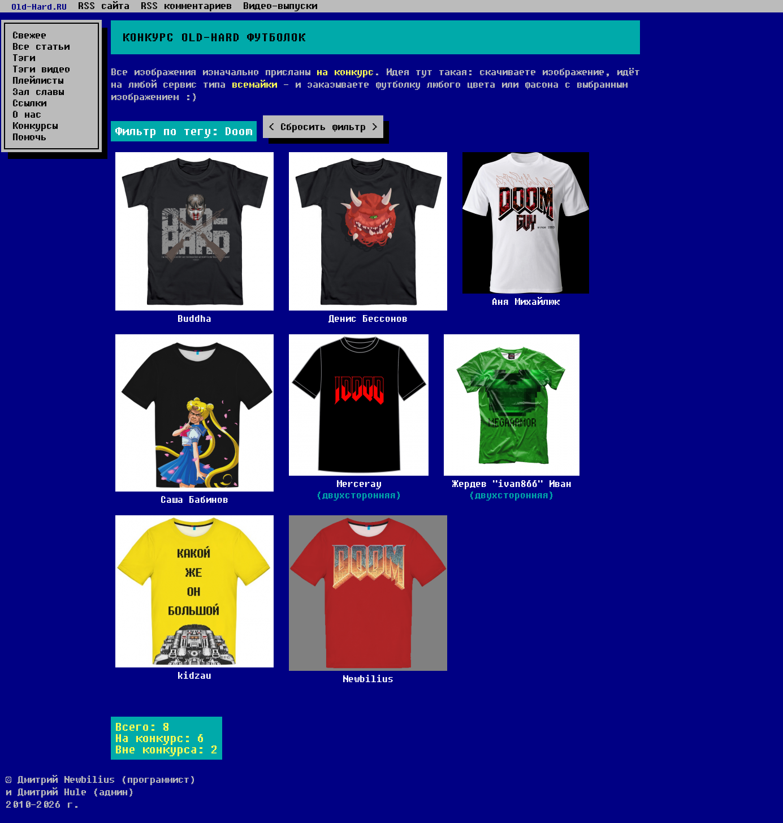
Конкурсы (35, 125)
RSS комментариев (186, 5)
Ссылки (29, 103)
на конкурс (345, 71)
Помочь (29, 137)
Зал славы (38, 91)
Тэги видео (41, 69)
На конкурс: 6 (159, 738)
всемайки (254, 84)
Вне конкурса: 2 (166, 749)
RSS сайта (103, 5)
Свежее (29, 35)
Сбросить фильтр (323, 126)
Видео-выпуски (280, 5)
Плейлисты (37, 80)
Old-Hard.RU (39, 6)
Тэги (23, 57)
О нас (26, 114)
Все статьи (41, 46)
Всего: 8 (142, 726)
